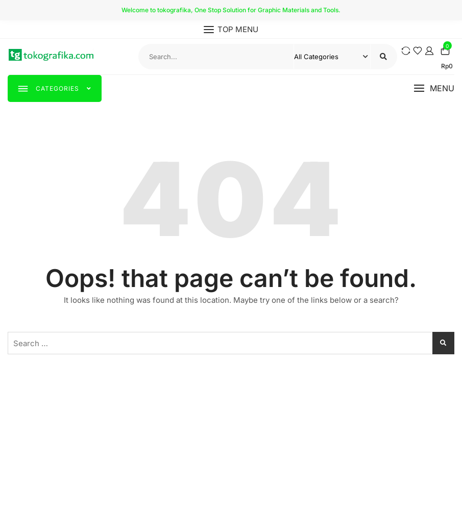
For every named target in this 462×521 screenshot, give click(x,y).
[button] (434, 88)
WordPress (313, 502)
